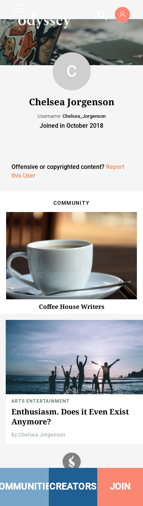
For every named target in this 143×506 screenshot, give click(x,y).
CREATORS (72, 486)
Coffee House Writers (71, 306)
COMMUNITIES (24, 486)
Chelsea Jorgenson (41, 435)
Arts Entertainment (40, 401)
